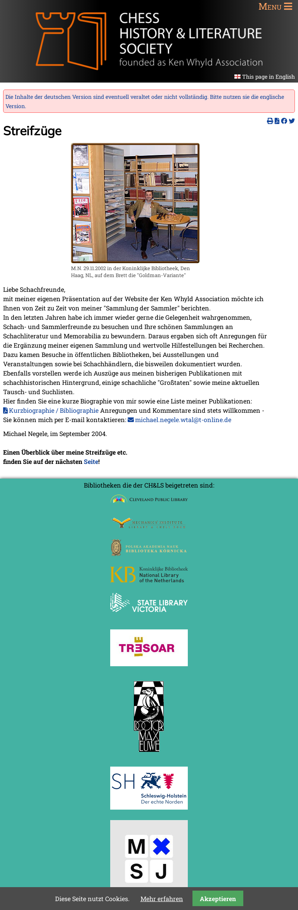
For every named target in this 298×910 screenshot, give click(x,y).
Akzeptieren (218, 898)
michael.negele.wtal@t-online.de (183, 419)
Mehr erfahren (161, 898)
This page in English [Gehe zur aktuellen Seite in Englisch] (268, 76)
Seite (91, 461)
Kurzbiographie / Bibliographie (54, 410)
